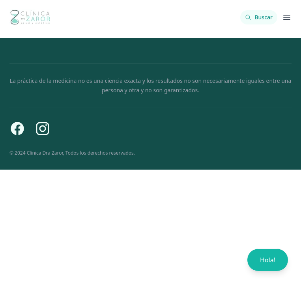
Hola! (267, 260)
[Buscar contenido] (258, 17)
